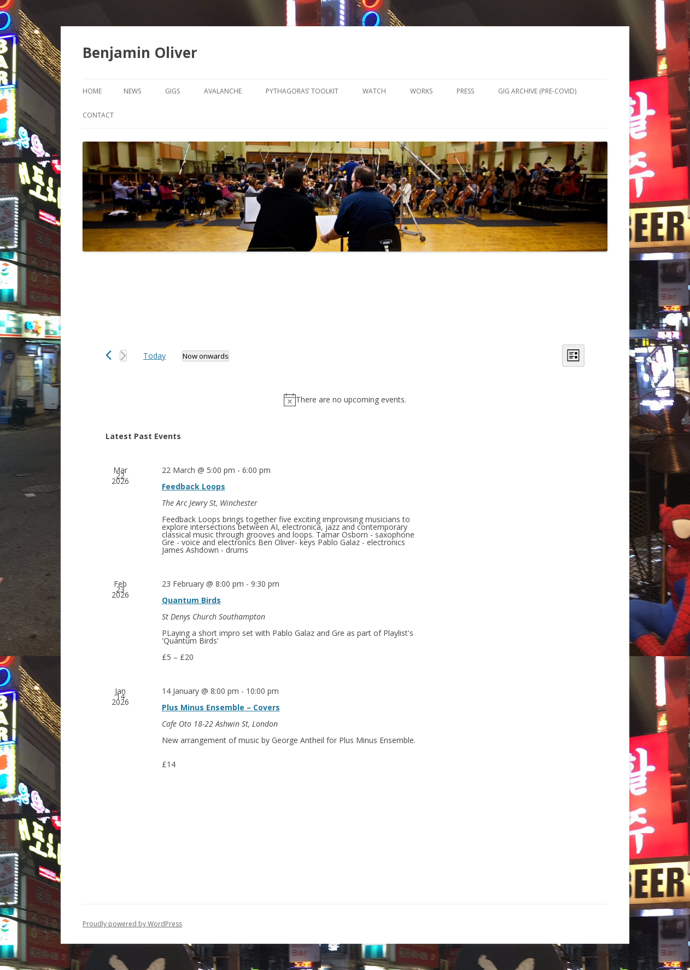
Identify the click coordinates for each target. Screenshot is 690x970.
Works (421, 91)
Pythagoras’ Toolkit (302, 91)
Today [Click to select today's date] (154, 355)
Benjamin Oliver (140, 52)
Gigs (172, 91)
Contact (98, 115)
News (132, 91)
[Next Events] (123, 355)
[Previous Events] (109, 355)
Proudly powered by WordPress (132, 923)
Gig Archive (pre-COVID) (537, 91)
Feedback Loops (193, 486)
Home (92, 91)
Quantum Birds (191, 600)
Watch (374, 91)
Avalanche (223, 91)
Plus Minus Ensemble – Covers (221, 707)
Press (465, 91)
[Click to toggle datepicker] (205, 355)
